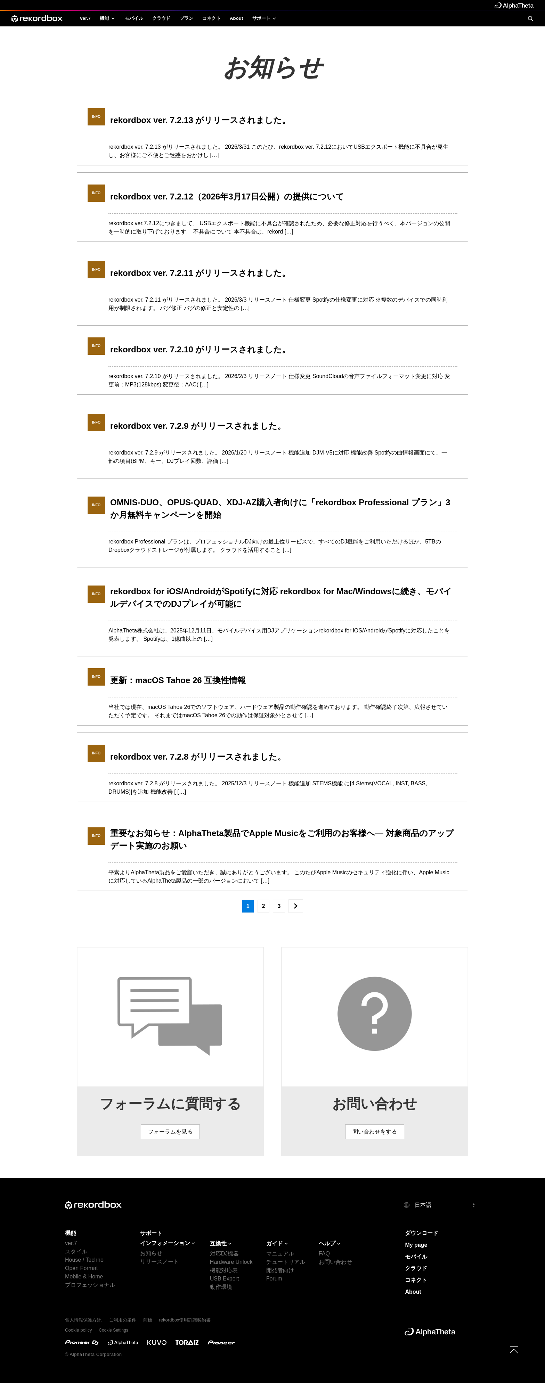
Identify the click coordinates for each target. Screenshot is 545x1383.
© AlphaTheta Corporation (93, 1354)
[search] (530, 18)
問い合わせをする (374, 1132)
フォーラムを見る (170, 1132)
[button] (441, 1205)
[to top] (514, 1350)
